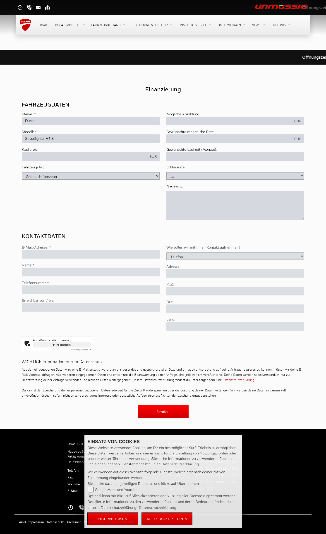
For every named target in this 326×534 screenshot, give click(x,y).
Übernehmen (113, 518)
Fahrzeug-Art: (33, 167)
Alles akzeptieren (167, 518)
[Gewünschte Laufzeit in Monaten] (235, 156)
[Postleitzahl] (235, 307)
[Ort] (235, 324)
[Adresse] (235, 289)
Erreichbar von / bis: (38, 316)
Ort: (169, 317)
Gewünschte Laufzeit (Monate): (191, 149)
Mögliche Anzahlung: (183, 114)
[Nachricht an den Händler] (235, 205)
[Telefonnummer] (91, 305)
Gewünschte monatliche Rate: (190, 131)
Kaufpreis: (30, 149)
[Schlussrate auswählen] (235, 176)
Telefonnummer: (35, 298)
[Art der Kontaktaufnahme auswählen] (235, 272)
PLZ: (170, 299)
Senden (163, 411)
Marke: (27, 114)
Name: (27, 280)
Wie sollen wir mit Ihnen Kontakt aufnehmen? (203, 263)
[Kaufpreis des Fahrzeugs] (84, 156)
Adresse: (173, 282)
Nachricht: (174, 186)
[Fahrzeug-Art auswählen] (91, 176)
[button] (69, 25)
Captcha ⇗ (81, 349)
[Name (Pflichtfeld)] (91, 288)
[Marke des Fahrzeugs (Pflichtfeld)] (91, 121)
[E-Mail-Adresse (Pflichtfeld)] (91, 270)
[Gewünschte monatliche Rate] (229, 138)
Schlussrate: (176, 167)
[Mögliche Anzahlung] (229, 121)
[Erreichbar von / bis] (91, 323)
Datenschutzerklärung (238, 380)
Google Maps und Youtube (116, 489)
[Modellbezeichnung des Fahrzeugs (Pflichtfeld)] (91, 138)
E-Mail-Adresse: (36, 263)
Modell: (28, 131)
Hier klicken (62, 344)
